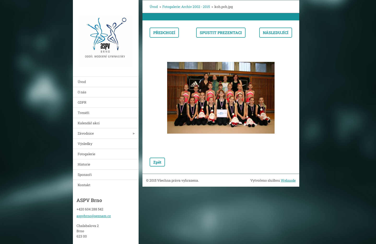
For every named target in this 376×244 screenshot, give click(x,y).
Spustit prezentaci (221, 32)
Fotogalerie (86, 154)
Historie (84, 164)
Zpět (157, 162)
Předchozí (164, 32)
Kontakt (84, 185)
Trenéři (83, 112)
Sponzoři (85, 174)
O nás (82, 92)
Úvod (82, 81)
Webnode (288, 180)
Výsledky (85, 143)
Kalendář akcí (89, 123)
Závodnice (86, 133)
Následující (275, 32)
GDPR (82, 102)
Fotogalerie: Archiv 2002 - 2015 (186, 6)
